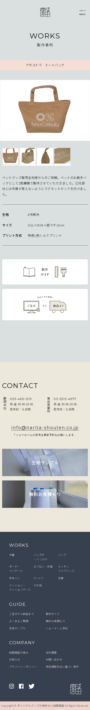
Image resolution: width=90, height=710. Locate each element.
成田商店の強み (19, 652)
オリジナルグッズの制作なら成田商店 (40, 705)
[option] (45, 111)
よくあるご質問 (19, 621)
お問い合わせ (54, 659)
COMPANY (22, 642)
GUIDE (17, 604)
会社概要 (51, 652)
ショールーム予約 (57, 628)
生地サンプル (17, 628)
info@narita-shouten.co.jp (45, 427)
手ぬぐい (14, 578)
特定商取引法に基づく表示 (62, 666)
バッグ (62, 555)
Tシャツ (39, 578)
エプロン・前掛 (43, 566)
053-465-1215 (21, 399)
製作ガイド (53, 614)
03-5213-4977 (65, 399)
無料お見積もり (55, 621)
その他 (38, 585)
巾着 (12, 555)
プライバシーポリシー (23, 666)
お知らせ (14, 659)
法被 (61, 578)
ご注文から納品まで (21, 614)
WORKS (19, 545)
